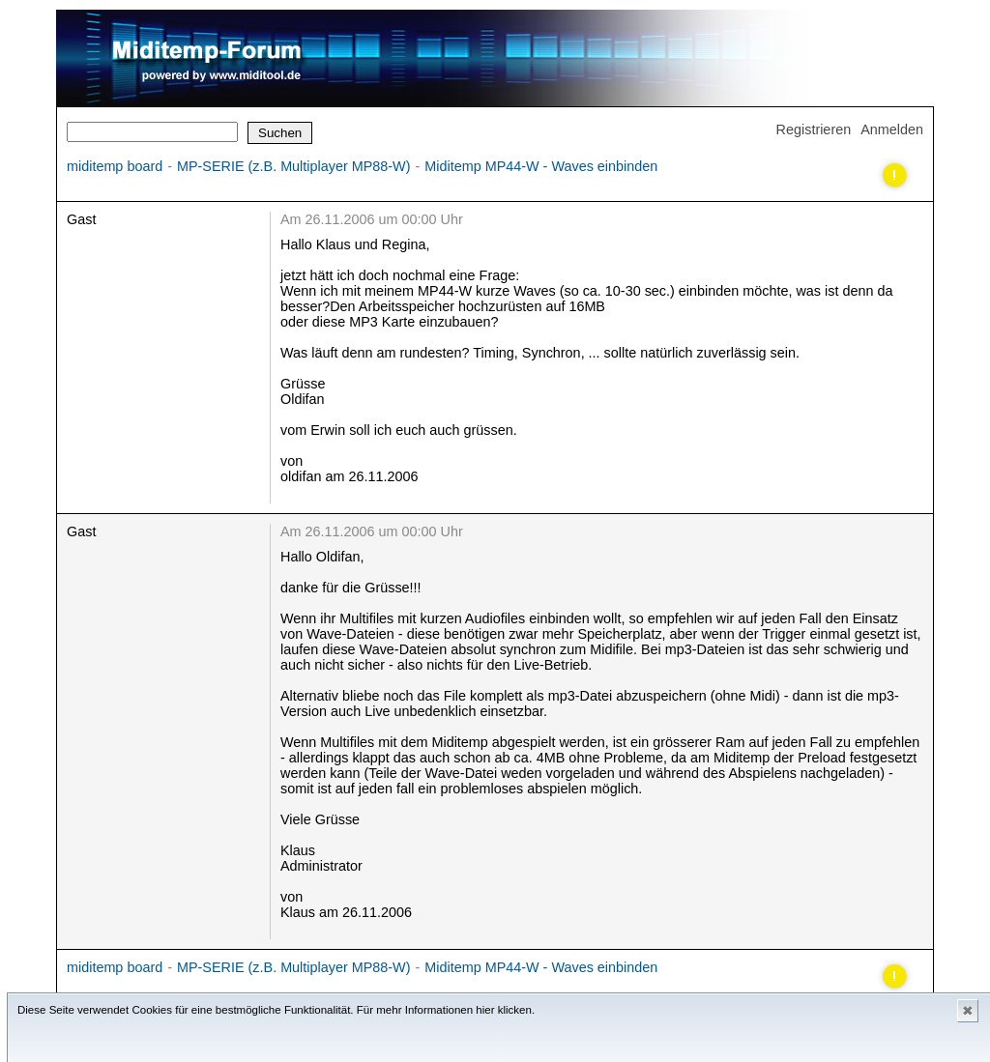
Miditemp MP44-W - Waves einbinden (540, 166)
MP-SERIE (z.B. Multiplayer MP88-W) (293, 166)
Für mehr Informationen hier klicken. (446, 1010)
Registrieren (814, 129)
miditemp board (114, 166)
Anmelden (891, 129)
